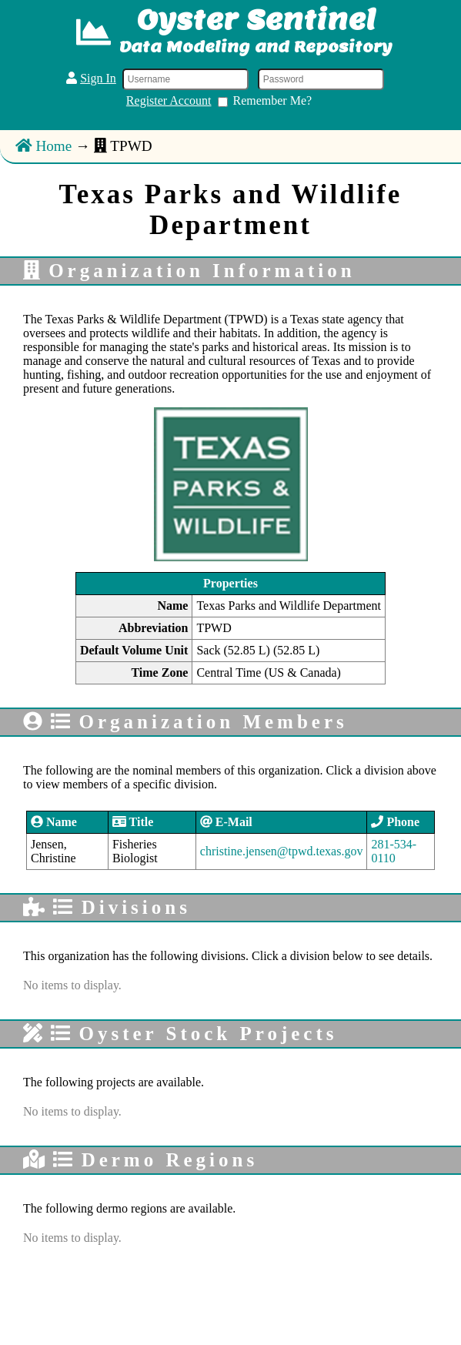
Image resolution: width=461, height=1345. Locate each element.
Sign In (98, 78)
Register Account (169, 100)
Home (43, 146)
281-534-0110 (393, 851)
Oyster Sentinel (256, 19)
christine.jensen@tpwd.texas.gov (281, 851)
